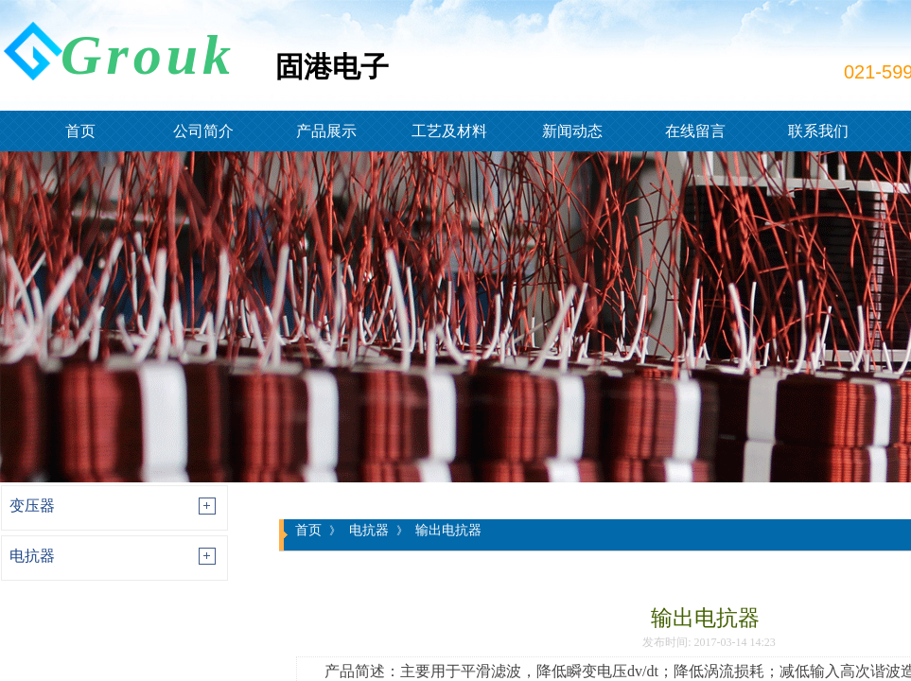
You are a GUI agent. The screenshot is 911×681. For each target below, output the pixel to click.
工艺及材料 (449, 131)
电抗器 (32, 556)
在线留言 (695, 131)
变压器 (32, 506)
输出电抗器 (448, 529)
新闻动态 (572, 131)
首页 (80, 131)
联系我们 (818, 131)
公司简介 (203, 131)
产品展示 (326, 131)
